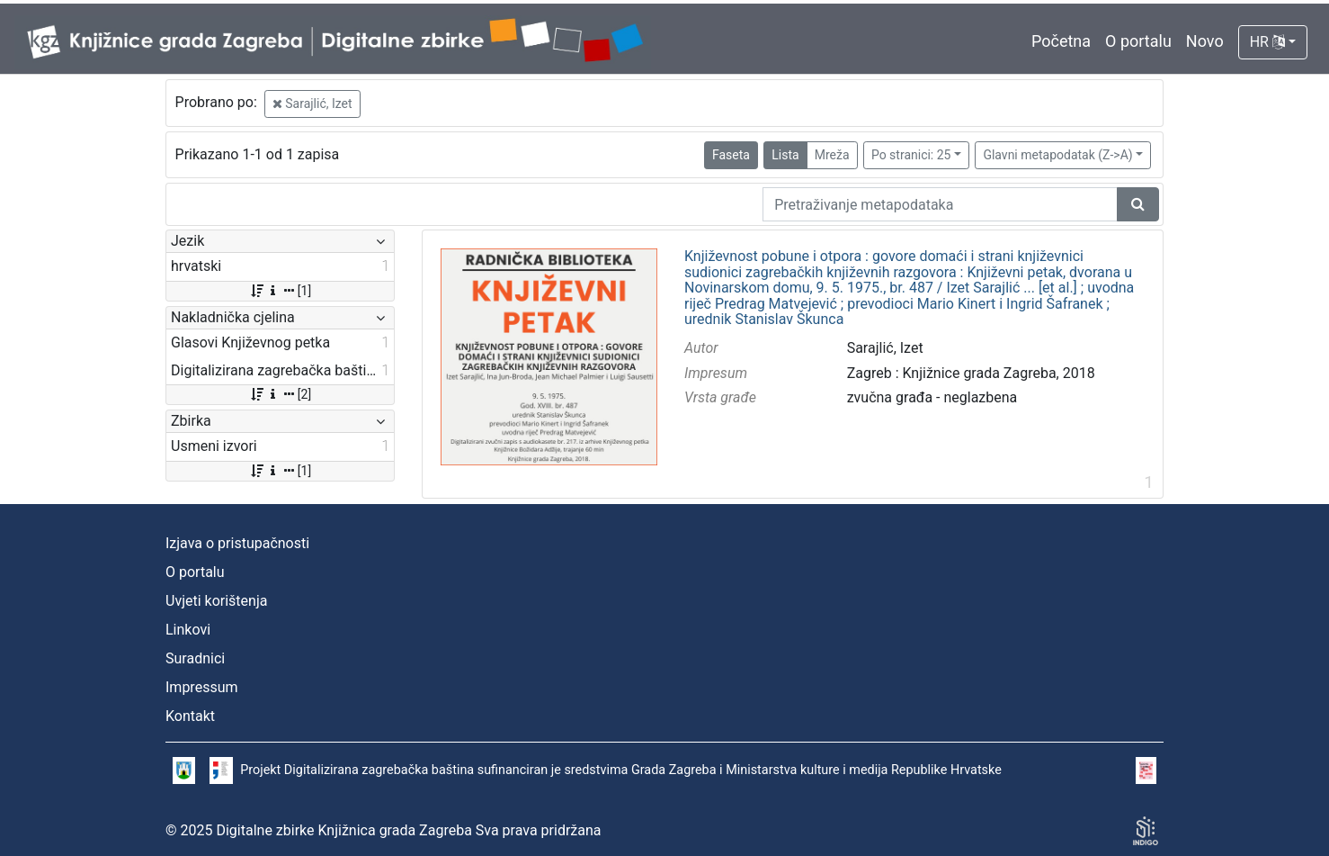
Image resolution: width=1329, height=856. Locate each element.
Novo (1205, 41)
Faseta (731, 155)
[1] (280, 291)
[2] (280, 394)
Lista (785, 155)
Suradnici (195, 658)
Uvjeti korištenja (216, 600)
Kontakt (190, 716)
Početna (1061, 41)
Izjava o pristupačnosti (237, 543)
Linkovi (187, 629)
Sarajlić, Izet (312, 103)
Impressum (201, 687)
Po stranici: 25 (911, 155)
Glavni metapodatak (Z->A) (1057, 155)
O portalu (1138, 41)
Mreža (832, 155)
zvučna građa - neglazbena (932, 397)
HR (1267, 41)
